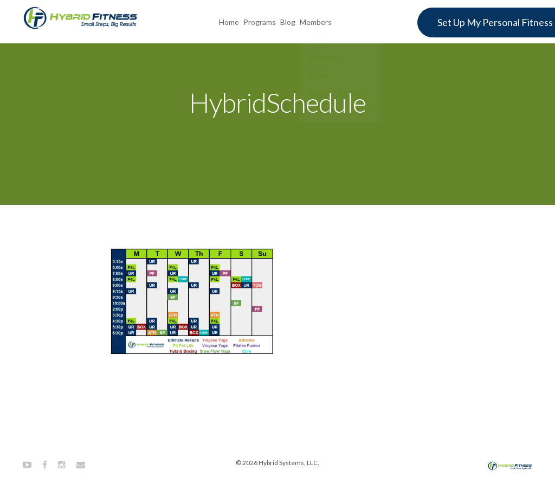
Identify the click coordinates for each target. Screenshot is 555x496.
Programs (259, 20)
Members (316, 20)
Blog (287, 20)
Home (229, 20)
